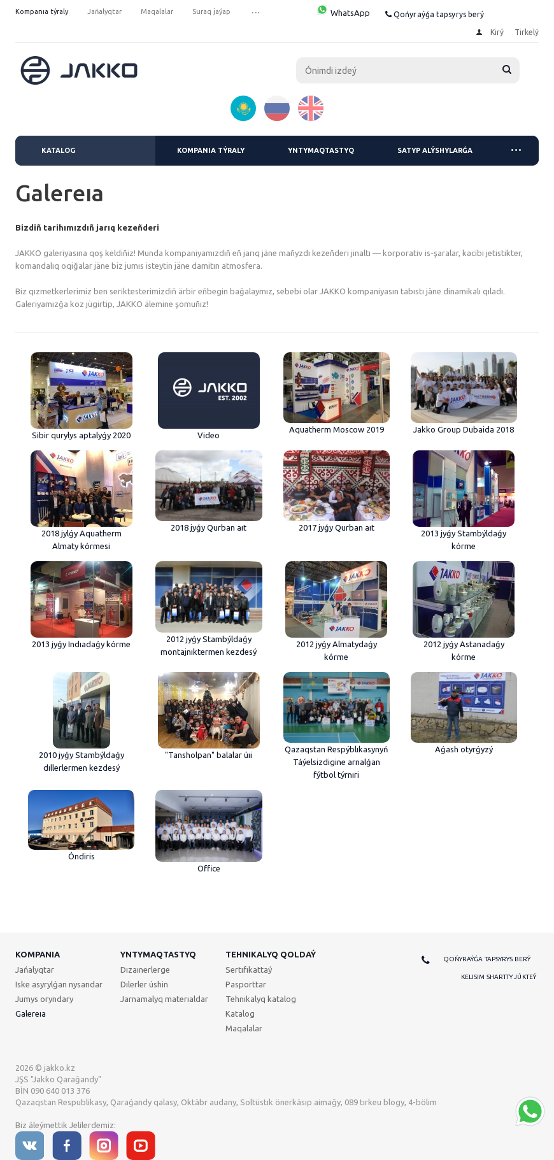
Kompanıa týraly (211, 150)
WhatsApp (343, 12)
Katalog (58, 150)
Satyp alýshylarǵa (434, 150)
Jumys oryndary (44, 998)
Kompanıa (37, 954)
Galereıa (30, 1013)
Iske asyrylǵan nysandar (59, 984)
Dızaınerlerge (145, 969)
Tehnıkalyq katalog (260, 998)
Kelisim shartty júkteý (498, 976)
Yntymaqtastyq (321, 150)
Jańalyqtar (34, 969)
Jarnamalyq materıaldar (164, 998)
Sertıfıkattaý (248, 969)
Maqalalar (243, 1028)
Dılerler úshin (144, 984)
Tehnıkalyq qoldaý (270, 954)
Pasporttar (245, 984)
